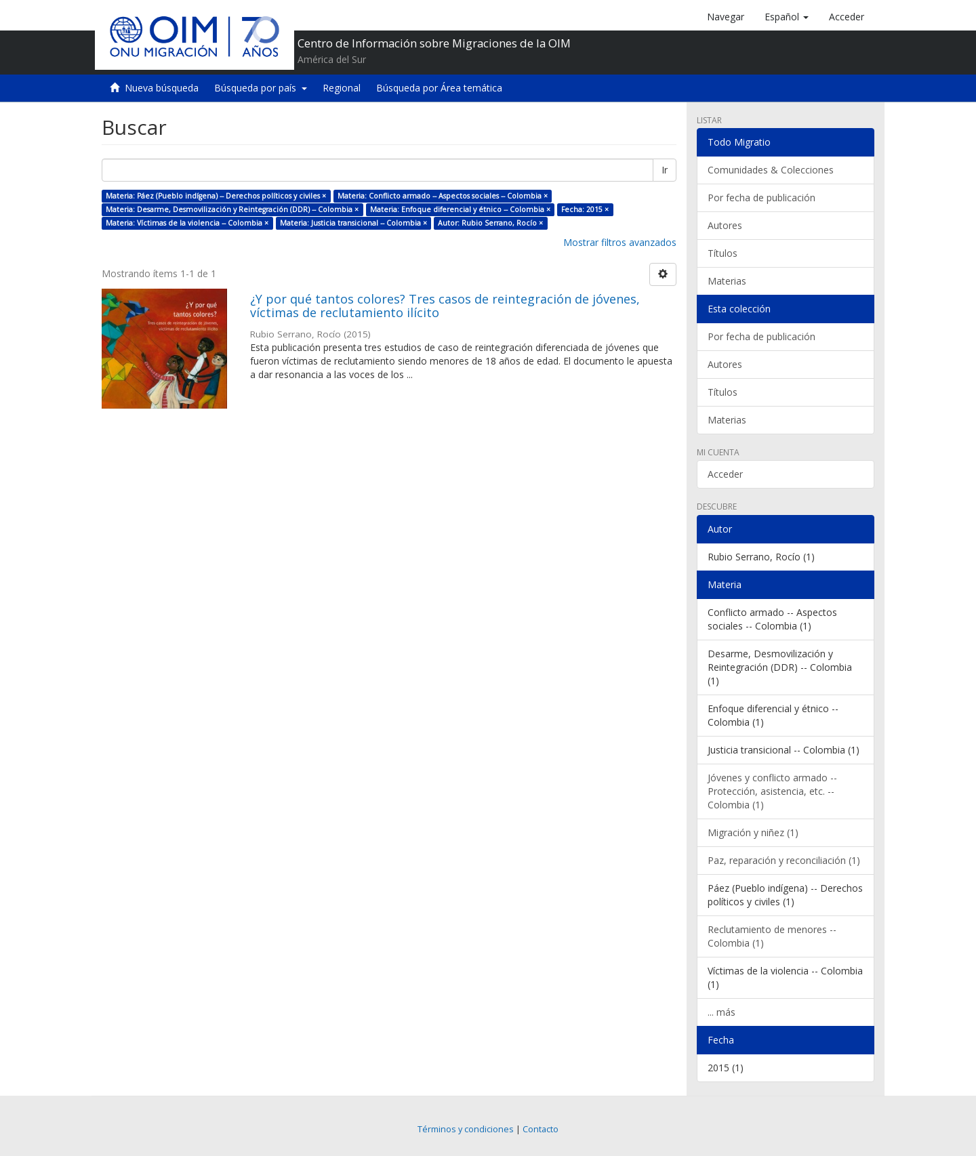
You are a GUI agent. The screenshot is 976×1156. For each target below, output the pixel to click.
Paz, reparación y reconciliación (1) (784, 860)
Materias (727, 280)
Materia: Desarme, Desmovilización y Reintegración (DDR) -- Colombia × (232, 209)
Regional (342, 87)
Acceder (725, 474)
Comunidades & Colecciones (771, 169)
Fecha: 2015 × (585, 209)
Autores (725, 225)
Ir (665, 169)
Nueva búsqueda (162, 87)
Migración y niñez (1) (753, 832)
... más (721, 1012)
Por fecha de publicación (761, 197)
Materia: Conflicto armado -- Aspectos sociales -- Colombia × (443, 196)
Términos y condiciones (466, 1129)
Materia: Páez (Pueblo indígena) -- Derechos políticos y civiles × (216, 196)
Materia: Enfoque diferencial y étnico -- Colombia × (460, 209)
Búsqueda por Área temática (439, 87)
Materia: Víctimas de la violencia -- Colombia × (187, 223)
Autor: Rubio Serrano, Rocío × (490, 223)
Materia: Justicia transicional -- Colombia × (353, 223)
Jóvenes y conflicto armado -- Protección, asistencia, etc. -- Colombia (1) (772, 791)
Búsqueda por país (260, 87)
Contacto (540, 1129)
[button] (786, 17)
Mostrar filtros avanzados (619, 242)
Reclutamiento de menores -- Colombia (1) (772, 936)
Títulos (722, 253)
